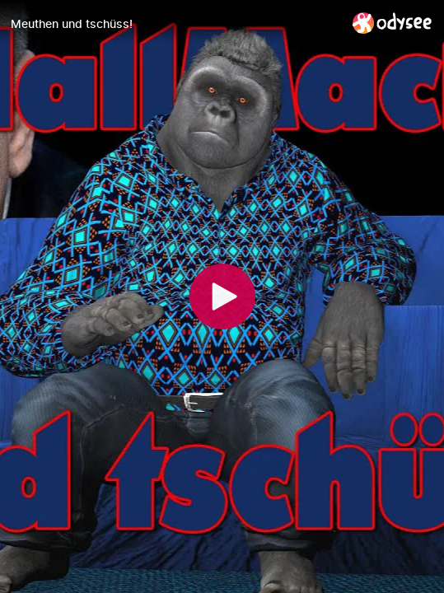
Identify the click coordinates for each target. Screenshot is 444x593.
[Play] (222, 296)
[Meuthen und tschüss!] (175, 24)
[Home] (392, 22)
